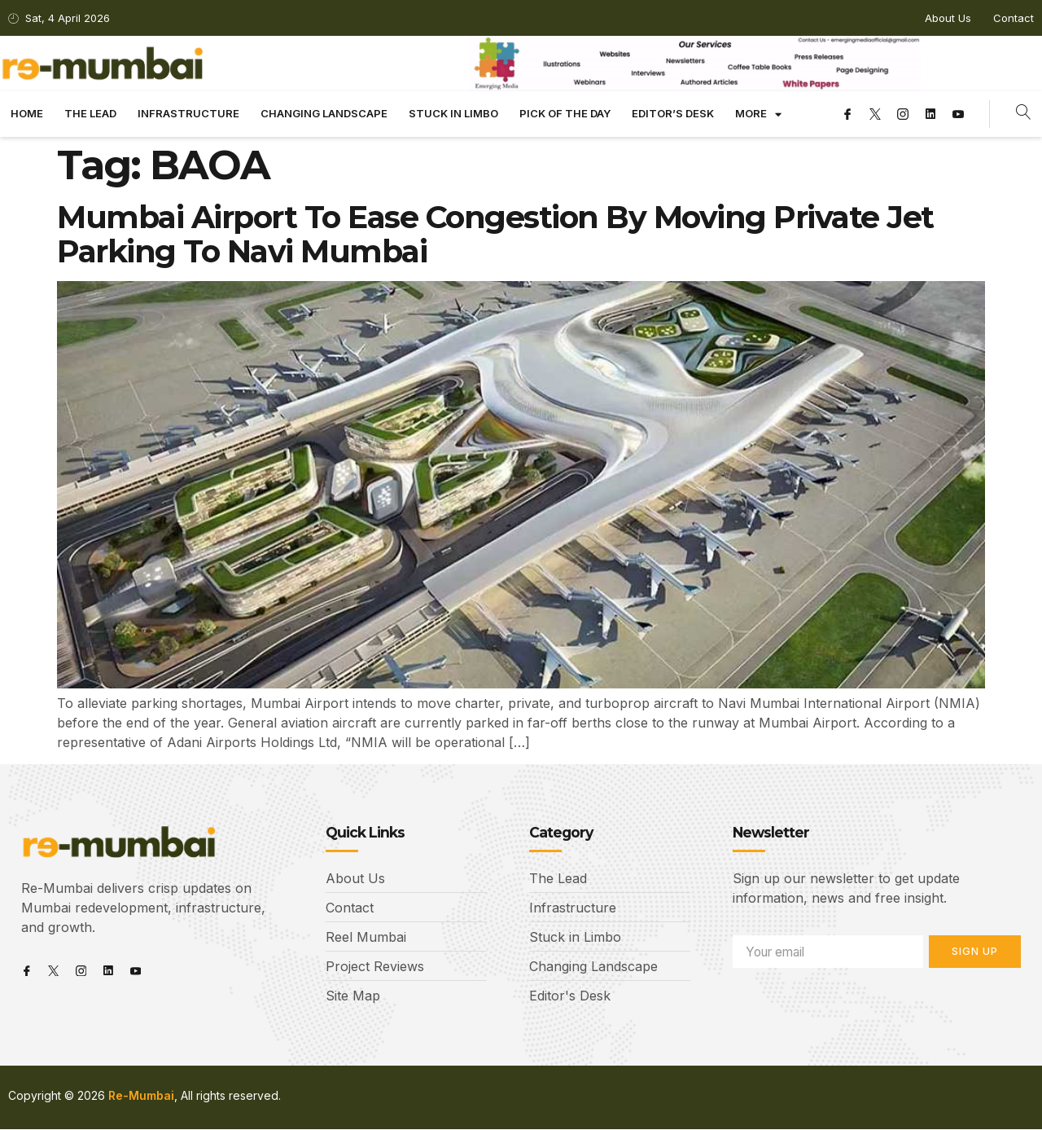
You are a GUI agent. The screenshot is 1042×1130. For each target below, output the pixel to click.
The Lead (90, 113)
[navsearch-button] (1023, 114)
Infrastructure (188, 113)
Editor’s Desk (673, 113)
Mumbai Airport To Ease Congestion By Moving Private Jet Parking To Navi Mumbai (495, 234)
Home (27, 113)
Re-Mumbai (141, 1095)
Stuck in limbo (453, 113)
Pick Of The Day (565, 113)
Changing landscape (323, 113)
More (758, 114)
